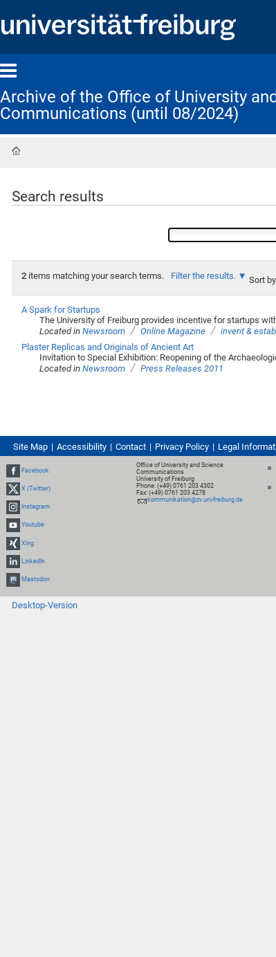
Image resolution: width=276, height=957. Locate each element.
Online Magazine (172, 331)
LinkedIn (33, 561)
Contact (131, 446)
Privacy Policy (182, 446)
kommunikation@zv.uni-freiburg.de (195, 499)
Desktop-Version (44, 605)
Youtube (32, 525)
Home (16, 151)
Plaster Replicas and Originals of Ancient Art (107, 347)
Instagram (35, 506)
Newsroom (103, 331)
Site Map (30, 446)
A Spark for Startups (60, 309)
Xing (27, 543)
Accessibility (82, 446)
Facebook (35, 470)
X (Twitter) (35, 488)
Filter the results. (204, 276)
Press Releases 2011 (181, 368)
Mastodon (35, 579)
